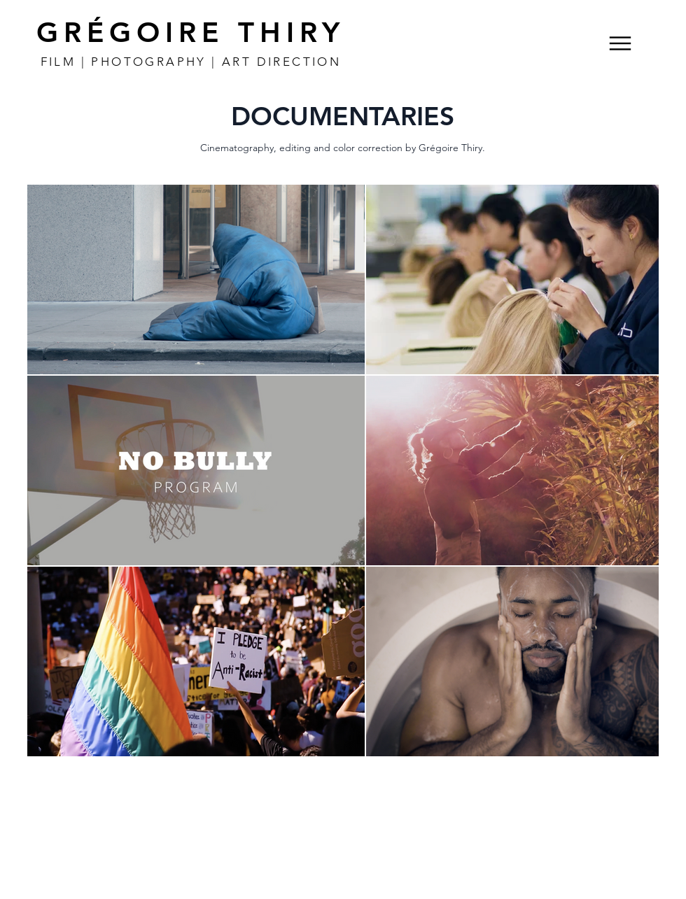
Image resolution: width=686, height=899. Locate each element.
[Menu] (619, 43)
